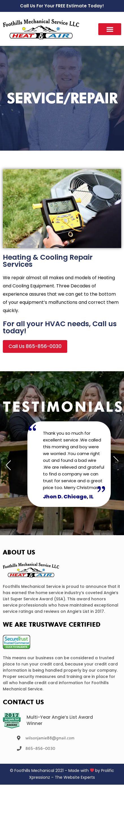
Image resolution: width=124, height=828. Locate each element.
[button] (109, 29)
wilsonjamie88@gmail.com (50, 738)
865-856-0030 (40, 748)
